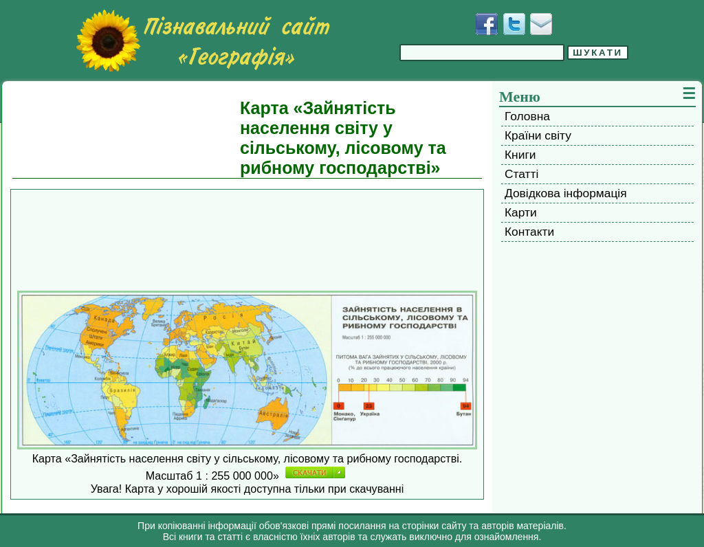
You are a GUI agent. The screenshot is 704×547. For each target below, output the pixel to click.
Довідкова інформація (566, 193)
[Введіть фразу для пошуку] (481, 52)
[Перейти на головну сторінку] (203, 40)
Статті (521, 174)
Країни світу (538, 135)
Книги (520, 154)
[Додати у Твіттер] (514, 24)
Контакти (529, 231)
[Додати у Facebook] (487, 24)
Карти (521, 212)
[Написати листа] (541, 24)
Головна (527, 116)
